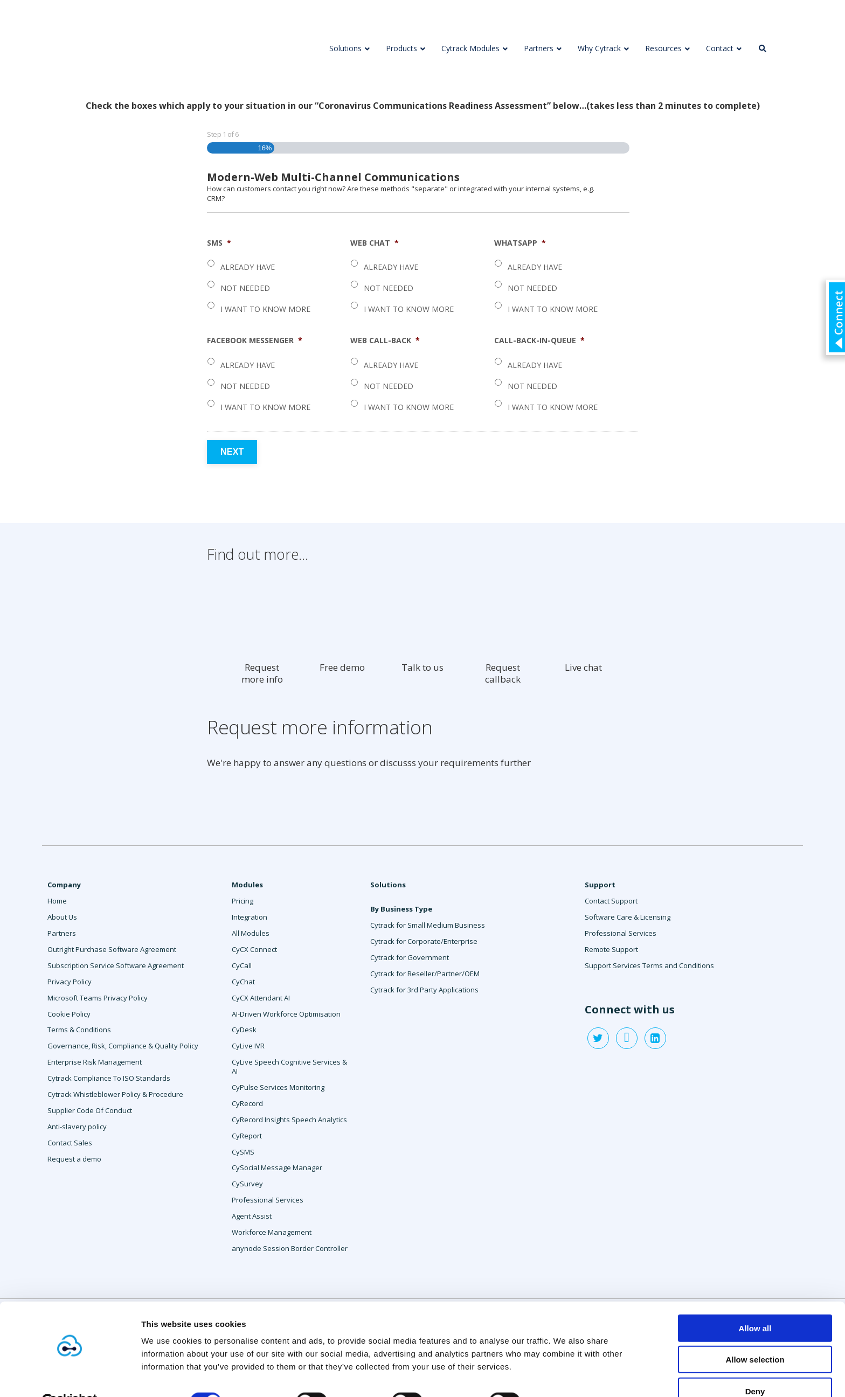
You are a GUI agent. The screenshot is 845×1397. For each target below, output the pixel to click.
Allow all (755, 1302)
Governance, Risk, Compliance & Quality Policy (122, 1046)
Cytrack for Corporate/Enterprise (423, 941)
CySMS (243, 1152)
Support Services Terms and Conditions (649, 965)
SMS (219, 243)
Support (600, 884)
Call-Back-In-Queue (539, 340)
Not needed (245, 288)
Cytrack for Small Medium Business (427, 925)
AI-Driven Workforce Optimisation (286, 1014)
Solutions (388, 884)
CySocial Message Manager (277, 1167)
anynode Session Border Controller (290, 1248)
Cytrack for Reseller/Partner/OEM (425, 973)
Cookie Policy (69, 1014)
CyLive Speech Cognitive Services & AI (289, 1066)
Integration (249, 917)
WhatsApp (520, 243)
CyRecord (247, 1103)
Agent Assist (252, 1216)
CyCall (242, 965)
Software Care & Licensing (627, 917)
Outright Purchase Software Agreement (111, 949)
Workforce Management (271, 1232)
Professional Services (267, 1200)
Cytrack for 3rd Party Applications (424, 990)
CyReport (247, 1136)
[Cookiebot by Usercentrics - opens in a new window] (70, 1376)
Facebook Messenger (254, 340)
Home (57, 901)
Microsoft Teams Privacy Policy (97, 998)
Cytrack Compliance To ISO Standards (108, 1078)
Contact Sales (69, 1143)
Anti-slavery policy (77, 1126)
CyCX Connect (254, 949)
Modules (247, 884)
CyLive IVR (248, 1046)
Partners (61, 933)
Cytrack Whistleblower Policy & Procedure (115, 1094)
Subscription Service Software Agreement (115, 965)
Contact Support (611, 901)
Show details (566, 1375)
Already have (247, 267)
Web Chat (374, 243)
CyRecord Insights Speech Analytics (289, 1119)
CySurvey (247, 1184)
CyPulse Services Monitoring (278, 1087)
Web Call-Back (385, 340)
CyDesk (244, 1029)
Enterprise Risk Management (94, 1062)
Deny (755, 1365)
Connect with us (630, 1010)
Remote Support (611, 949)
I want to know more (265, 309)
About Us (62, 917)
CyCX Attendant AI (261, 998)
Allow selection (754, 1334)
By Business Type (401, 909)
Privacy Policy (69, 981)
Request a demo (74, 1159)
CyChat (243, 981)
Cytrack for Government (409, 957)
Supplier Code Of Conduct (89, 1110)
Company (64, 884)
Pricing (242, 901)
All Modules (250, 933)
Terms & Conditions (79, 1029)
